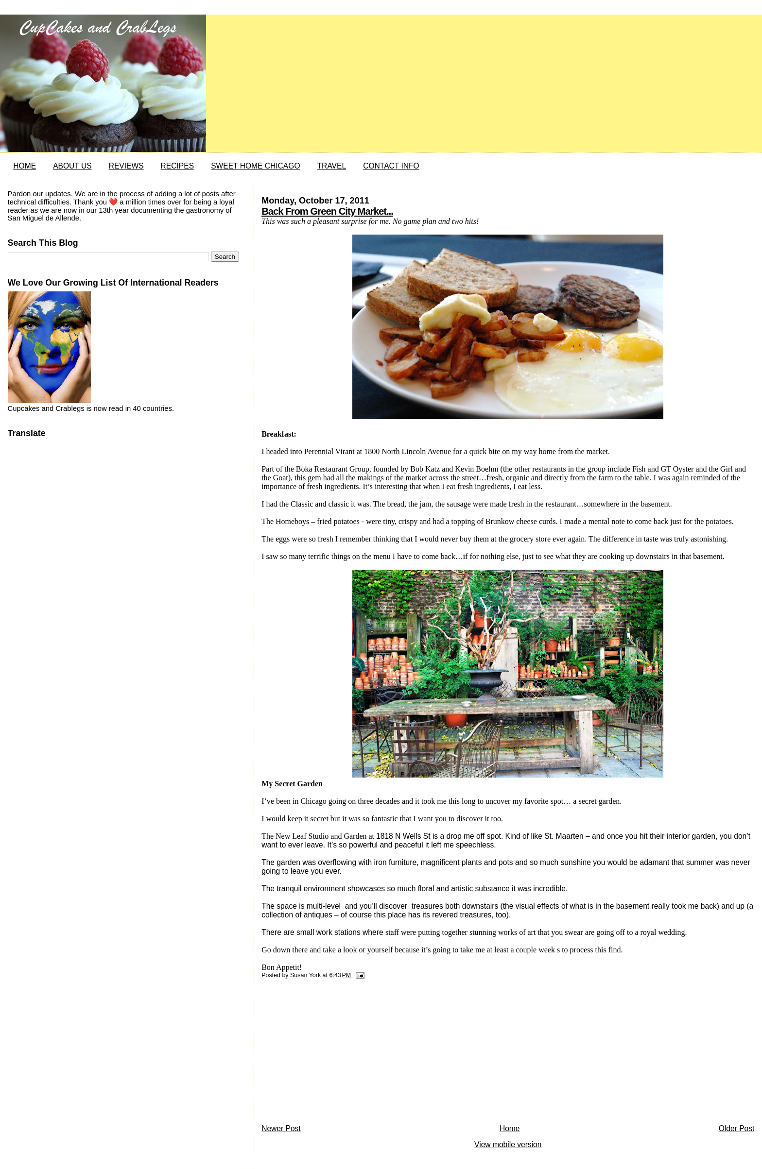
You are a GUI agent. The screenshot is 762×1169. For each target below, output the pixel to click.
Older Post (737, 1128)
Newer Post (281, 1128)
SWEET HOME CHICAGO (255, 166)
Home (510, 1128)
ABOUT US (72, 166)
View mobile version (507, 1144)
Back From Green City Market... (327, 211)
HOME (24, 166)
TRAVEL (331, 166)
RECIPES (177, 166)
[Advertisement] (334, 1054)
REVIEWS (126, 166)
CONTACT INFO (391, 166)
